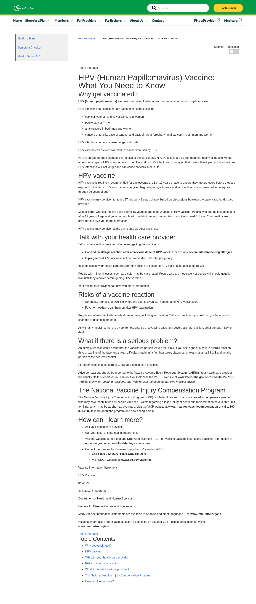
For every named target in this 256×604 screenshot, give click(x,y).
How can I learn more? (99, 581)
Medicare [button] (231, 20)
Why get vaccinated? (98, 545)
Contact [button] (158, 20)
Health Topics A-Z (29, 56)
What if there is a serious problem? (107, 569)
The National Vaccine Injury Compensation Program (118, 575)
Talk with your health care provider (106, 557)
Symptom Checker (29, 47)
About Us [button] (136, 20)
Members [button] (61, 20)
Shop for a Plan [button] (35, 20)
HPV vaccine (93, 551)
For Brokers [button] (113, 20)
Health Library (27, 38)
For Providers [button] (87, 20)
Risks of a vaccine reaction (102, 563)
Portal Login (228, 8)
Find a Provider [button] (205, 20)
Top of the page (88, 533)
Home (17, 20)
